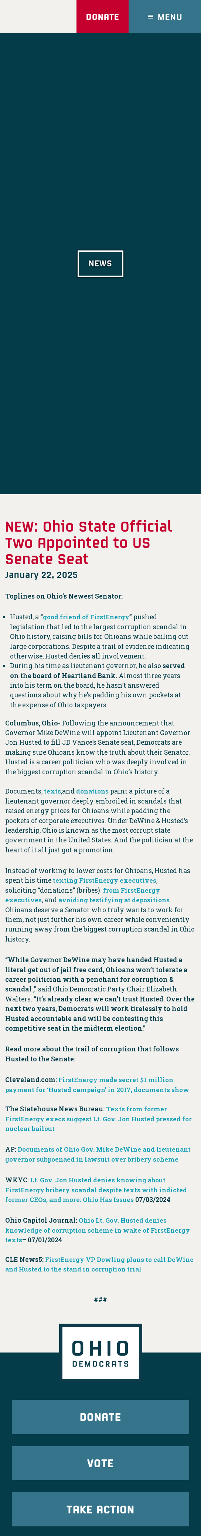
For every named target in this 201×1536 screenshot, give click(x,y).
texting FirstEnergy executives (105, 880)
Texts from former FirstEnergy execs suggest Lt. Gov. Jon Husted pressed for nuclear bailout (100, 1119)
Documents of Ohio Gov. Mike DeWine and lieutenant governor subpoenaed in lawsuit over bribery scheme (99, 1159)
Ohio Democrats (34, 16)
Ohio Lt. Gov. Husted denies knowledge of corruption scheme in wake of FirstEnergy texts (87, 1240)
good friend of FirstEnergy (87, 617)
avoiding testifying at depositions (116, 900)
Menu (170, 16)
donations (93, 791)
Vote (100, 1475)
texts (52, 791)
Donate (101, 16)
